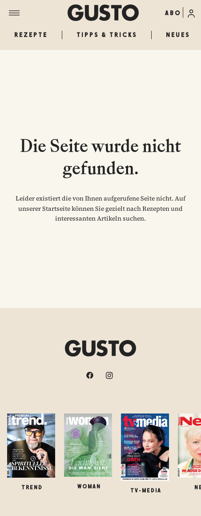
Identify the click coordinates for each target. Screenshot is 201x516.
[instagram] (110, 375)
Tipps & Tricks (106, 34)
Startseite (56, 208)
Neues (178, 34)
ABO (173, 12)
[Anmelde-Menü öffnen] (191, 12)
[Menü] (38, 13)
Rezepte (31, 34)
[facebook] (90, 375)
